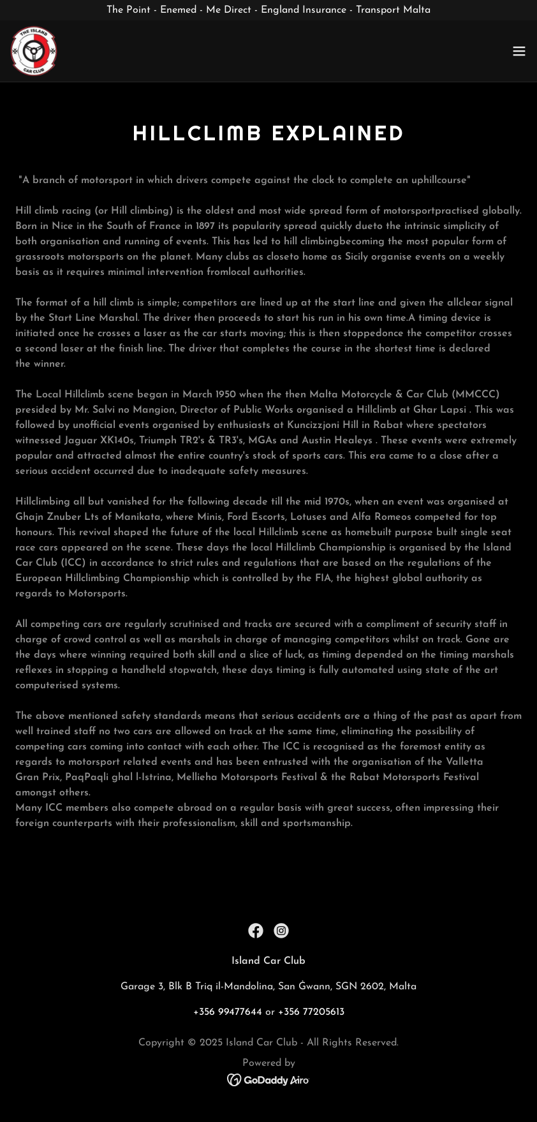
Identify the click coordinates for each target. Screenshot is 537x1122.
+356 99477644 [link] (227, 1012)
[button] (519, 51)
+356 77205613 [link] (311, 1012)
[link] (33, 51)
